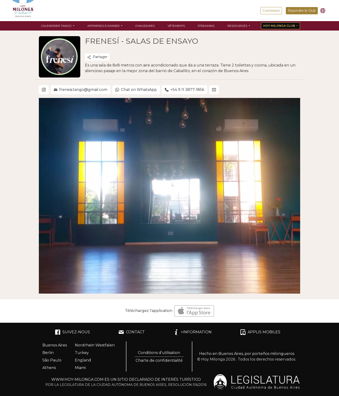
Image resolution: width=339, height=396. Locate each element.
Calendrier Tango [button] (56, 25)
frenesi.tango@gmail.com (80, 89)
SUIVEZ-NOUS (72, 332)
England (83, 360)
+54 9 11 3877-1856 (184, 89)
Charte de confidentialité (159, 360)
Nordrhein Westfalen (95, 345)
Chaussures (145, 25)
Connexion (271, 10)
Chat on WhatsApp (136, 89)
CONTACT (131, 332)
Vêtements (176, 25)
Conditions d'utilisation (159, 352)
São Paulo (51, 360)
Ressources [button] (237, 25)
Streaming (206, 25)
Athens (49, 367)
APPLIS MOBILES (260, 332)
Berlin (48, 352)
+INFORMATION (192, 332)
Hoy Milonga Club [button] (279, 25)
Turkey (82, 352)
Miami (80, 367)
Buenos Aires (54, 345)
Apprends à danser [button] (103, 25)
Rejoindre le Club (302, 10)
